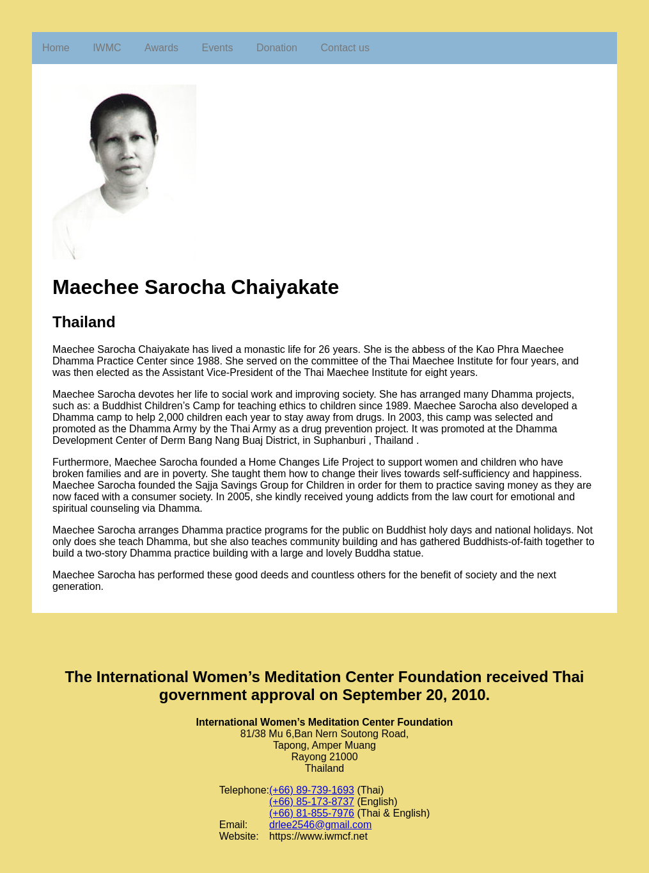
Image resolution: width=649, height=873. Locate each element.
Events (217, 47)
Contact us (344, 47)
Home (56, 47)
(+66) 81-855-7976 (311, 813)
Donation (276, 47)
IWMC (107, 47)
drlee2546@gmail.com (320, 824)
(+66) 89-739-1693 (311, 790)
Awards (161, 47)
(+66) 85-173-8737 (311, 801)
